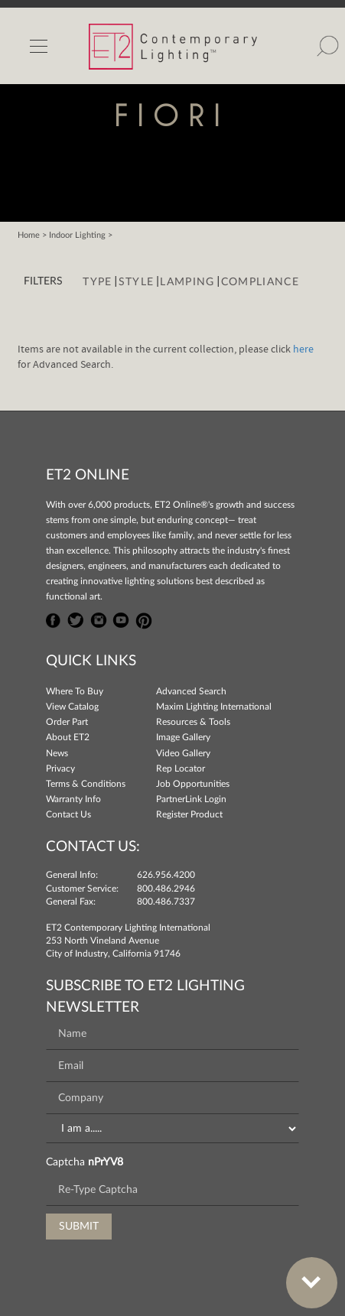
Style (137, 282)
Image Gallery (183, 737)
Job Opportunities (192, 783)
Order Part (67, 721)
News (57, 753)
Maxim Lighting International (214, 706)
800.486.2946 (166, 888)
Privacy (60, 768)
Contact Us (68, 814)
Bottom (303, 1273)
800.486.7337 (166, 901)
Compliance (260, 282)
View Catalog (72, 706)
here (303, 349)
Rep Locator (180, 768)
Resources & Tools (193, 721)
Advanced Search (191, 691)
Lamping (187, 282)
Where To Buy (74, 691)
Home (29, 235)
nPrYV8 (105, 1162)
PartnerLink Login (191, 799)
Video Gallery (183, 753)
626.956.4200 (166, 874)
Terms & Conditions (85, 783)
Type (97, 282)
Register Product (189, 814)
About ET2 (68, 737)
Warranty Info (73, 799)
